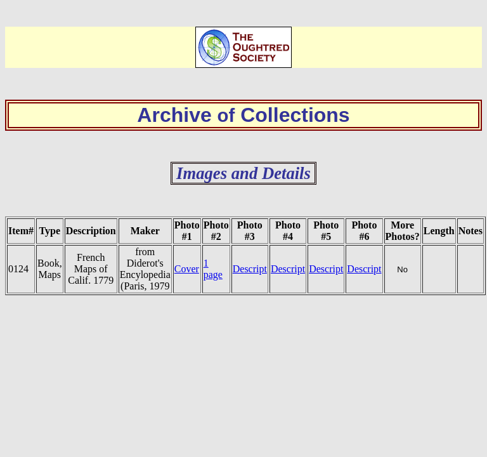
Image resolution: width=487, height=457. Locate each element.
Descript (250, 268)
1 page (213, 269)
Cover (186, 268)
